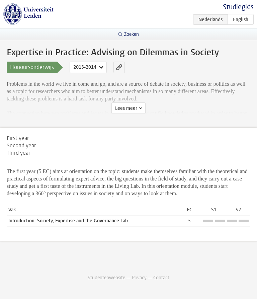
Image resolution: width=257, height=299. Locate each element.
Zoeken (131, 34)
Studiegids (238, 6)
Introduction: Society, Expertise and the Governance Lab (68, 221)
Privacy (139, 278)
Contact (161, 278)
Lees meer (126, 108)
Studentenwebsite (106, 278)
